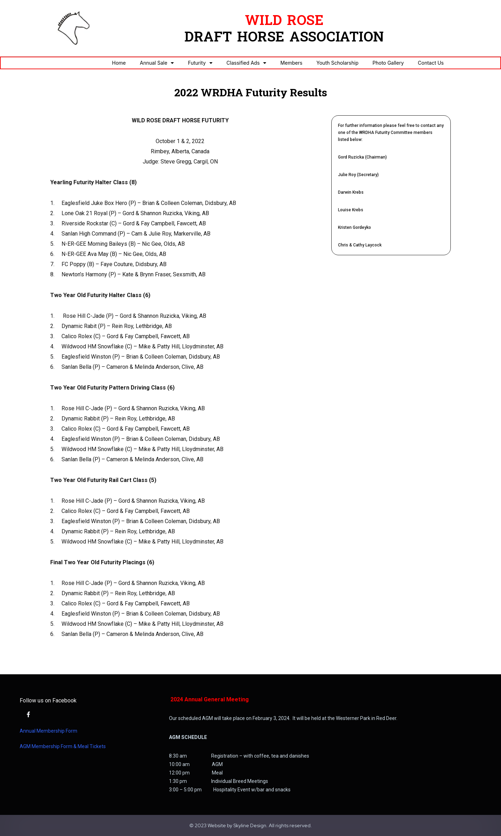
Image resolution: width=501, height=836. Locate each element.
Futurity (200, 63)
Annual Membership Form (48, 731)
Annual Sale (157, 63)
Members (291, 63)
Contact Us (431, 63)
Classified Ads (247, 63)
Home (119, 63)
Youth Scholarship (338, 63)
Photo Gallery (388, 63)
